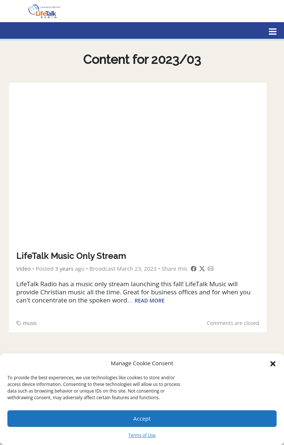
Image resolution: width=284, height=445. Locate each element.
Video (23, 268)
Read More (150, 300)
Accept (142, 418)
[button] (273, 363)
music (30, 322)
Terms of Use (142, 435)
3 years (64, 268)
